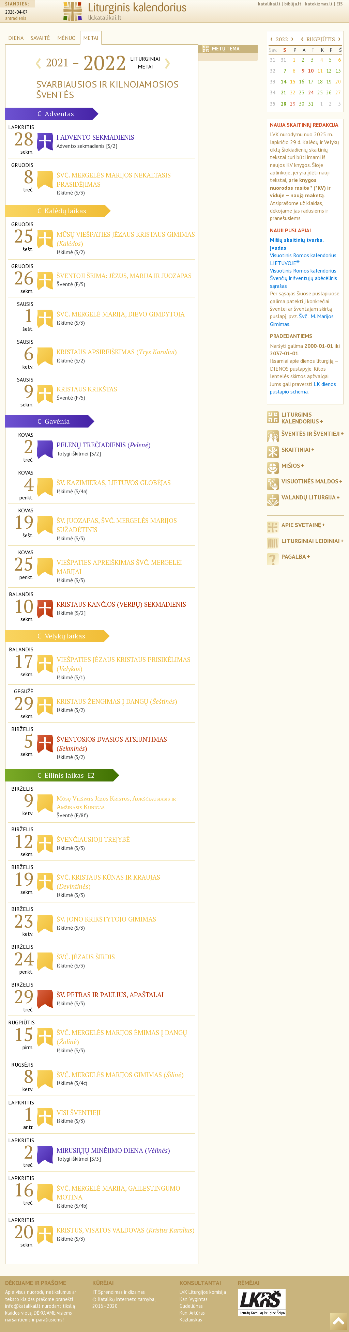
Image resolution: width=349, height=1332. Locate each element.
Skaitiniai (296, 449)
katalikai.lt (269, 4)
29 (292, 103)
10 (311, 70)
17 (311, 81)
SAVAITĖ (40, 37)
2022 (282, 39)
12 (329, 70)
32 (272, 70)
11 (320, 70)
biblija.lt (292, 4)
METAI (90, 37)
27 (338, 92)
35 (272, 103)
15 (292, 81)
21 (283, 92)
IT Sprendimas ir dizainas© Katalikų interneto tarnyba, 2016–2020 (123, 1299)
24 (311, 92)
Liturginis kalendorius (300, 418)
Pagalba (294, 556)
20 (338, 81)
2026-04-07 (16, 12)
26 (329, 92)
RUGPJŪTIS (320, 39)
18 (320, 81)
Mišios (291, 465)
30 (301, 103)
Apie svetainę (301, 525)
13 (338, 70)
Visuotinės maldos (310, 481)
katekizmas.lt (319, 4)
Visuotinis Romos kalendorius (303, 270)
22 (292, 92)
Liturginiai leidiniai (311, 541)
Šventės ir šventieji (311, 433)
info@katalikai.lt (23, 1306)
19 (329, 81)
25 (320, 92)
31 (272, 60)
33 (272, 81)
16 (301, 81)
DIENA (16, 37)
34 (272, 92)
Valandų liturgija (309, 497)
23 (301, 92)
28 (283, 103)
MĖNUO (66, 37)
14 (283, 81)
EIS (339, 4)
